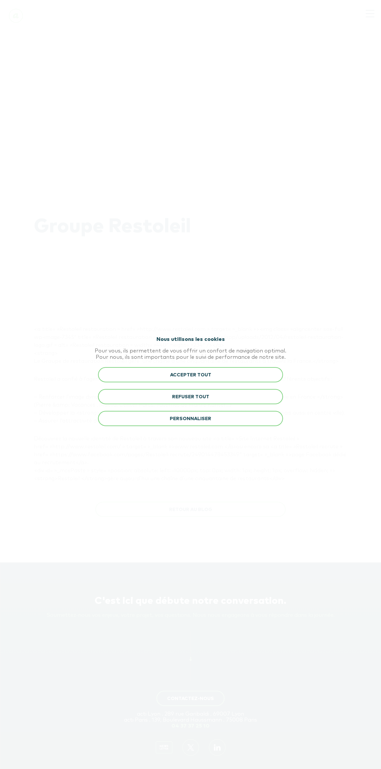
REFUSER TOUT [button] (190, 397)
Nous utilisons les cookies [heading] (190, 339)
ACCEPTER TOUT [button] (190, 375)
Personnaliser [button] (190, 419)
